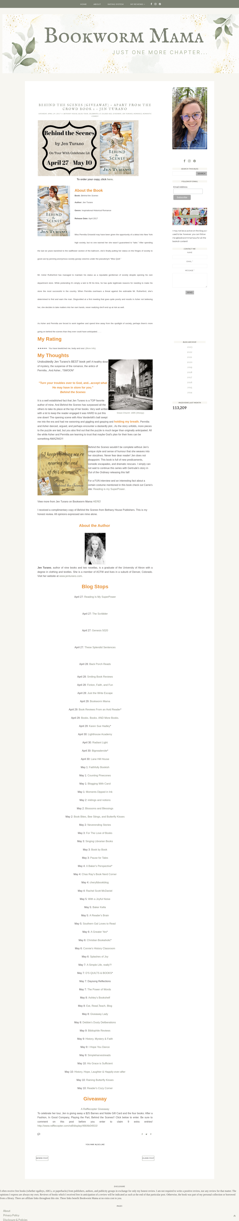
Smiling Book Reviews (100, 676)
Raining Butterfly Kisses (100, 1072)
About (97, 4)
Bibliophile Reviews (99, 1023)
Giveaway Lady (99, 1007)
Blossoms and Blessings (99, 805)
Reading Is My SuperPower (100, 597)
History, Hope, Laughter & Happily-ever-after (100, 1064)
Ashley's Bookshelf (99, 991)
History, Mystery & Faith (99, 1032)
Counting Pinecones (99, 773)
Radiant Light (100, 741)
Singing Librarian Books (99, 838)
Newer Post (42, 1150)
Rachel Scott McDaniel (99, 886)
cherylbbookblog (99, 878)
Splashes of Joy (99, 951)
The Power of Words (99, 983)
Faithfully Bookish (99, 765)
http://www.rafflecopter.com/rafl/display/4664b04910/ (67, 1118)
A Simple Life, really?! (99, 959)
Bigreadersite (99, 749)
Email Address (180, 187)
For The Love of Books (99, 830)
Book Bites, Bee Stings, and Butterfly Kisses (99, 813)
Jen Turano (127, 114)
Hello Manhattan (107, 1217)
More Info (90, 348)
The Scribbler (99, 613)
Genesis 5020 (100, 630)
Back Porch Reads (100, 664)
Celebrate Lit (95, 114)
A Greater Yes (98, 927)
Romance (138, 114)
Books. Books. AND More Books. (100, 717)
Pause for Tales (99, 854)
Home (83, 4)
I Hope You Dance (99, 1040)
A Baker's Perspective (98, 862)
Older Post (148, 1150)
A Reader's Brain (99, 910)
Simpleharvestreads (99, 1048)
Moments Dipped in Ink (99, 789)
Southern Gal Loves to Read (99, 919)
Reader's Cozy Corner (99, 1080)
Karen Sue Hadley (99, 725)
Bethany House (70, 114)
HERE (96, 501)
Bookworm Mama (100, 700)
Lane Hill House (100, 757)
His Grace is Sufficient (100, 1056)
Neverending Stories (99, 822)
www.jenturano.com (70, 576)
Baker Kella (99, 902)
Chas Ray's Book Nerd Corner (99, 870)
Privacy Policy (11, 1207)
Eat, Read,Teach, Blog (99, 999)
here (110, 179)
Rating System (116, 4)
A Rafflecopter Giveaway (95, 1101)
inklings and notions (99, 797)
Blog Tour (83, 114)
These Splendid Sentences (100, 647)
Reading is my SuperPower (108, 489)
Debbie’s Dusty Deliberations (99, 1015)
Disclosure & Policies (14, 1211)
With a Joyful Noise (99, 894)
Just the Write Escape (100, 692)
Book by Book (99, 846)
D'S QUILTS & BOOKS (99, 967)
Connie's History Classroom (99, 943)
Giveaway (117, 114)
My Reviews (136, 4)
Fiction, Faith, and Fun (99, 684)
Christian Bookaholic (98, 935)
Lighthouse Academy (100, 733)
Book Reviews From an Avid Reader (99, 709)
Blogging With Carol (99, 781)
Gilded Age (107, 114)
